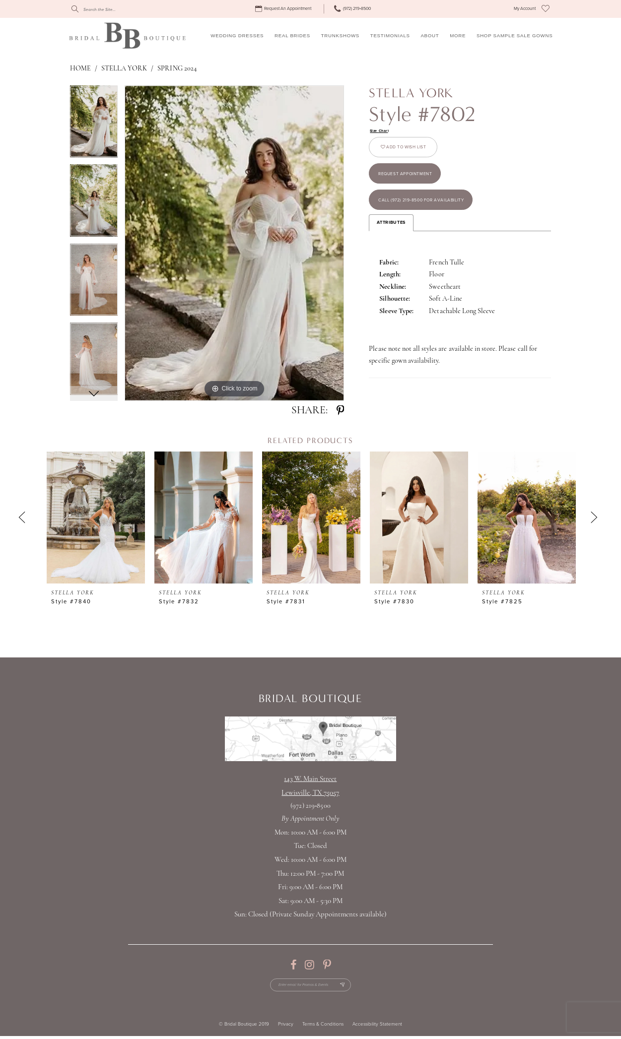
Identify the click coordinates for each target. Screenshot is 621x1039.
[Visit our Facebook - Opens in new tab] (293, 965)
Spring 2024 (176, 68)
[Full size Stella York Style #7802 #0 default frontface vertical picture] (234, 243)
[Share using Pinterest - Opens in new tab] (340, 410)
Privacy (285, 1028)
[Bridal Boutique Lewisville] (127, 35)
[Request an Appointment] (284, 8)
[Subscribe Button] (349, 986)
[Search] (116, 8)
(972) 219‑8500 (310, 806)
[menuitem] (284, 8)
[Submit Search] (75, 8)
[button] (525, 9)
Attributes (391, 242)
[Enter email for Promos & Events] (310, 986)
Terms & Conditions (323, 1028)
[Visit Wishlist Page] (545, 9)
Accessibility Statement (377, 1028)
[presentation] (96, 518)
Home (80, 68)
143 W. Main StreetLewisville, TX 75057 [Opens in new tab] (310, 786)
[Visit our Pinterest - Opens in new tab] (327, 965)
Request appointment (413, 184)
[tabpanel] (94, 125)
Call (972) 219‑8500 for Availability (433, 216)
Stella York (124, 68)
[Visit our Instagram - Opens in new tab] (309, 965)
